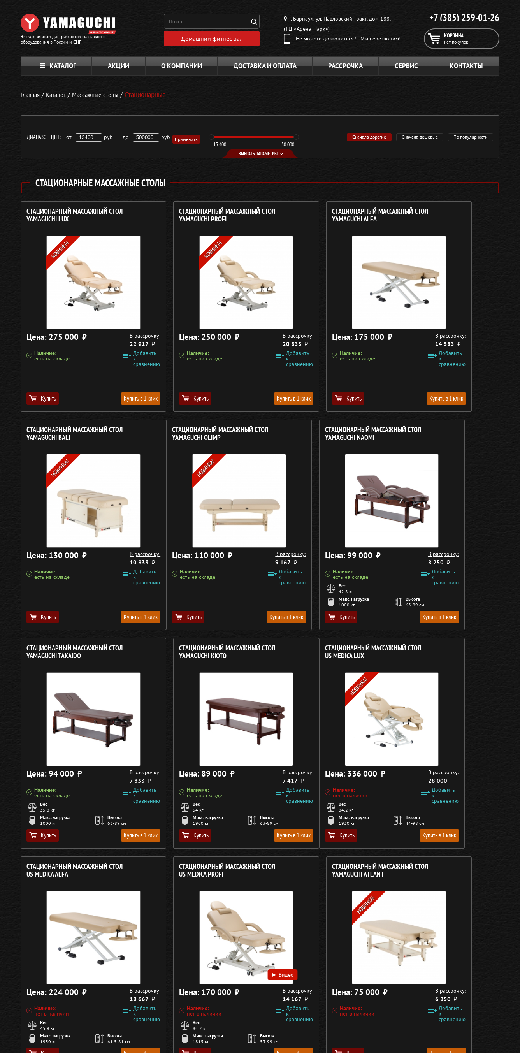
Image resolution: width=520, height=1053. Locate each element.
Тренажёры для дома (229, 1013)
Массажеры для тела (228, 995)
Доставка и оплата (265, 68)
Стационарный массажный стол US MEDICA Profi (317, 655)
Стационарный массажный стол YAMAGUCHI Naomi (196, 437)
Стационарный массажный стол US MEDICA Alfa (196, 655)
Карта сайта (400, 1013)
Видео (344, 752)
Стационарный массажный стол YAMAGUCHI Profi (196, 218)
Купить (42, 401)
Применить (187, 140)
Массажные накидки (228, 985)
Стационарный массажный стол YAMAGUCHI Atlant (439, 655)
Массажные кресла (226, 966)
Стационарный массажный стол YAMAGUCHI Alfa (317, 218)
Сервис (406, 68)
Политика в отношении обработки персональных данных (93, 1037)
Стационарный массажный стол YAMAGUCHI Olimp (74, 437)
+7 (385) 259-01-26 (464, 17)
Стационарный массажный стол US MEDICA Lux (74, 655)
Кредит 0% (398, 995)
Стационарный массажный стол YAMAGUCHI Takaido (317, 437)
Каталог (58, 68)
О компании (181, 68)
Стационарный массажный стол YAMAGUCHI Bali (439, 218)
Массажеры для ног (227, 1004)
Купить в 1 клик (109, 401)
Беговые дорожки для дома (237, 1023)
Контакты (466, 68)
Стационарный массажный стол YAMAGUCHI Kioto (439, 437)
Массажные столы (225, 976)
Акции (118, 68)
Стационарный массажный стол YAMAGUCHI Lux (74, 218)
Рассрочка (345, 68)
